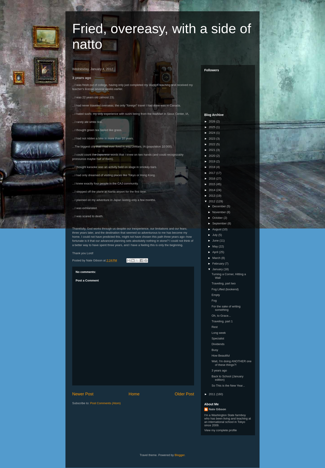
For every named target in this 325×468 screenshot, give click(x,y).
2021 (212, 150)
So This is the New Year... (228, 385)
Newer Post (82, 394)
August (217, 229)
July (215, 235)
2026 (212, 121)
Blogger (180, 455)
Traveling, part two (223, 283)
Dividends (217, 344)
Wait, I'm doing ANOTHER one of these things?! (231, 363)
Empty (215, 295)
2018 (212, 167)
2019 (212, 161)
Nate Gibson (217, 409)
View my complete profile (220, 430)
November (219, 212)
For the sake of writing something (225, 308)
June (216, 240)
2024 (212, 132)
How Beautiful (220, 355)
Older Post (184, 394)
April (215, 252)
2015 (212, 184)
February (218, 263)
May (215, 246)
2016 (212, 178)
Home (134, 394)
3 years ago (219, 370)
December (219, 206)
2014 (212, 190)
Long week (218, 332)
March (216, 258)
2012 (212, 201)
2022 (212, 144)
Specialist (217, 338)
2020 (212, 155)
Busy (214, 350)
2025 (212, 127)
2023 (212, 138)
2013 (212, 195)
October (218, 217)
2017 (212, 173)
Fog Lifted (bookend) (225, 289)
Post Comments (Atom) (105, 403)
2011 (212, 394)
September (220, 223)
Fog (213, 300)
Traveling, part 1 (221, 321)
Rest (214, 327)
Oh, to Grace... (221, 315)
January (218, 269)
